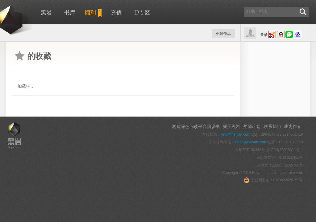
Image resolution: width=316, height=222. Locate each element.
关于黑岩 (231, 126)
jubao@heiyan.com (250, 142)
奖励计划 (251, 126)
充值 (116, 13)
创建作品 (223, 33)
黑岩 (46, 13)
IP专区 (142, 13)
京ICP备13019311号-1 (284, 150)
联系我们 (272, 126)
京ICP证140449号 (250, 150)
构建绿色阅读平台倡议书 (196, 126)
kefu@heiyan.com (235, 134)
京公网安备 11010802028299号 (273, 180)
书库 (69, 13)
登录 (264, 35)
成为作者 (292, 126)
